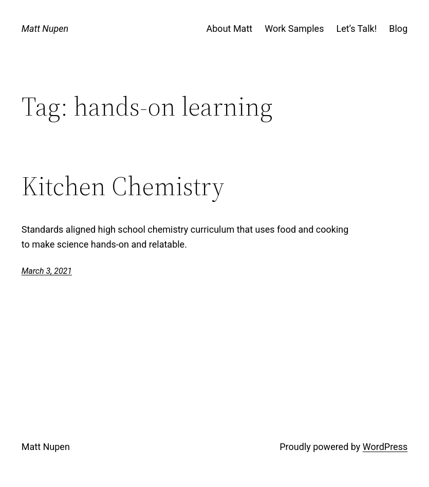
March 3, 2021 (47, 271)
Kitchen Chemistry (123, 186)
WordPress (385, 446)
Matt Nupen (45, 28)
